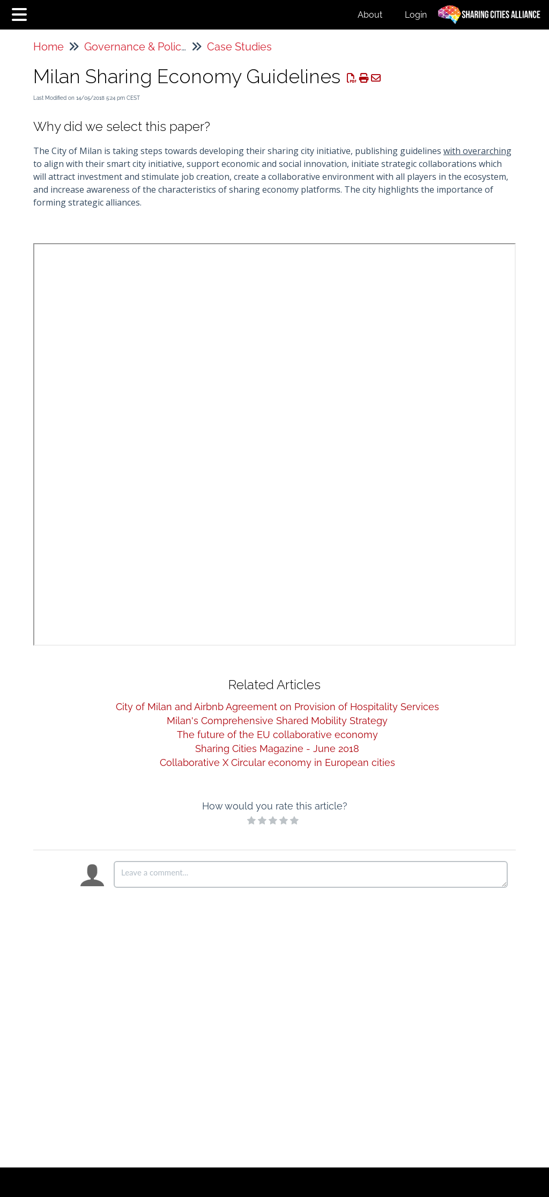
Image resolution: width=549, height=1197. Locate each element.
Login (416, 15)
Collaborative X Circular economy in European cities (277, 762)
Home (48, 46)
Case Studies (239, 46)
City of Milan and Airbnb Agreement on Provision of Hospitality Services (277, 706)
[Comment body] (311, 874)
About (370, 15)
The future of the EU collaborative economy (277, 734)
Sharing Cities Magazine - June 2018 (277, 748)
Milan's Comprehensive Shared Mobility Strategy (277, 720)
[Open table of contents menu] (21, 13)
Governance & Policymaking (154, 46)
